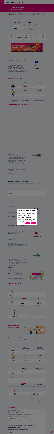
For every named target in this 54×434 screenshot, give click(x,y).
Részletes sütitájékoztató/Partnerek (22, 221)
